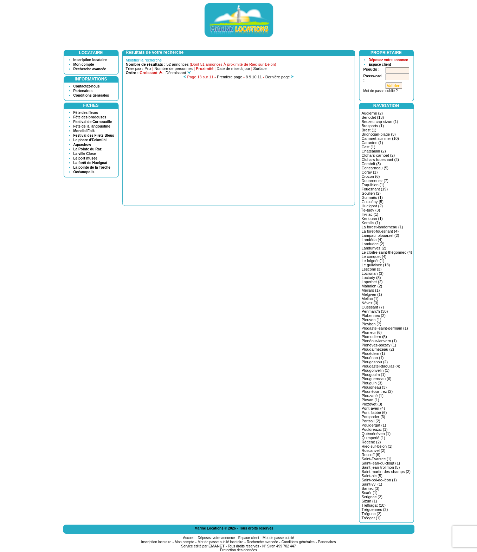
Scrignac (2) (372, 497)
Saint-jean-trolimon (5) (381, 467)
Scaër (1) (370, 493)
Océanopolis (84, 172)
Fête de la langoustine (91, 126)
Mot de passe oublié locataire (220, 542)
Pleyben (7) (371, 324)
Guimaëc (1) (372, 197)
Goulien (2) (371, 193)
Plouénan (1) (373, 358)
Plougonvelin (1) (376, 370)
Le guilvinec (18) (376, 265)
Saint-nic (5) (372, 476)
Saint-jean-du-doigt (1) (381, 463)
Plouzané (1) (372, 396)
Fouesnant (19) (375, 189)
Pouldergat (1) (374, 425)
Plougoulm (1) (374, 374)
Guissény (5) (372, 202)
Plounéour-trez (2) (377, 391)
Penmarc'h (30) (375, 311)
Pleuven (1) (371, 320)
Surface (260, 68)
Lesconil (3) (372, 269)
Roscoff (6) (371, 455)
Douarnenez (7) (375, 180)
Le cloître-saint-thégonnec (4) (387, 252)
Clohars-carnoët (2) (378, 155)
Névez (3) (370, 303)
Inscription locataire (90, 60)
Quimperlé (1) (373, 438)
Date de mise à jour (233, 68)
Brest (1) (369, 130)
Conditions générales (91, 95)
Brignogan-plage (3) (379, 134)
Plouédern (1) (373, 353)
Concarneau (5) (375, 168)
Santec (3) (371, 488)
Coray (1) (370, 172)
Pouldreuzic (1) (375, 429)
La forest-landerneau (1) (382, 227)
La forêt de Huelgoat (90, 163)
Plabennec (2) (374, 315)
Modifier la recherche (144, 60)
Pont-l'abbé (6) (374, 412)
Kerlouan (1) (372, 218)
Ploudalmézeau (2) (378, 349)
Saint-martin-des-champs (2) (386, 471)
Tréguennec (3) (375, 509)
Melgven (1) (372, 294)
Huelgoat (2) (372, 206)
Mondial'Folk (84, 131)
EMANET (216, 546)
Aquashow (82, 145)
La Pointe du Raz (87, 149)
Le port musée (85, 158)
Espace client (380, 64)
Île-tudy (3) (371, 210)
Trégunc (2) (371, 514)
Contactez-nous (86, 86)
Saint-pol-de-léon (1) (379, 480)
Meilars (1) (371, 290)
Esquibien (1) (373, 185)
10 (254, 77)
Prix (147, 68)
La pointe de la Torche (91, 167)
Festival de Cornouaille (92, 122)
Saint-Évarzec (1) (377, 459)
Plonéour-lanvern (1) (379, 341)
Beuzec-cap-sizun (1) (380, 121)
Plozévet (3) (372, 404)
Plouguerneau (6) (377, 379)
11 (260, 77)
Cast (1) (368, 147)
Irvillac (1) (370, 214)
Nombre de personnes (173, 68)
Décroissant (178, 73)
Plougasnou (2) (375, 362)
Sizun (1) (369, 501)
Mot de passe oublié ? (380, 91)
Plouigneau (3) (374, 387)
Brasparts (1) (373, 126)
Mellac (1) (370, 299)
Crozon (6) (371, 176)
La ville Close (84, 154)
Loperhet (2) (372, 282)
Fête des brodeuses (90, 117)
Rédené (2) (371, 442)
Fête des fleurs (85, 113)
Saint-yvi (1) (372, 484)
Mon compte (83, 64)
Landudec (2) (373, 244)
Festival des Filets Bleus (93, 135)
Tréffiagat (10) (374, 505)
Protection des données (238, 550)
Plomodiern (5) (374, 337)
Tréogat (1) (371, 518)
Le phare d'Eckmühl (90, 140)
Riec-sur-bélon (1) (377, 446)
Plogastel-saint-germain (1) (385, 328)
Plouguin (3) (372, 383)
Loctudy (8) (371, 277)
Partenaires (82, 91)
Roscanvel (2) (374, 450)
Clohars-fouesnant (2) (380, 159)
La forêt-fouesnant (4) (380, 231)
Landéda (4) (372, 240)
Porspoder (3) (373, 417)
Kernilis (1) (371, 223)
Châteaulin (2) (374, 151)
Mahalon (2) (372, 286)
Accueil (188, 538)
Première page (229, 77)
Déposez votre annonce (388, 60)
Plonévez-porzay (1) (379, 345)
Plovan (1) (370, 400)
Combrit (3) (371, 164)
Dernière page (277, 77)
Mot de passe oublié (278, 538)
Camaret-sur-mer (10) (380, 138)
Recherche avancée (89, 69)
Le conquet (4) (374, 256)
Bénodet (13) (373, 117)
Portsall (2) (371, 421)
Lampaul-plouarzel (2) (380, 235)
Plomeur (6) (372, 332)
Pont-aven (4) (373, 408)
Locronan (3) (372, 273)
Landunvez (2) (374, 248)
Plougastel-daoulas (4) (381, 366)
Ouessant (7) (373, 307)
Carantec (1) (372, 143)
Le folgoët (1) (373, 261)
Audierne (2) (372, 113)
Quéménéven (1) (376, 433)
